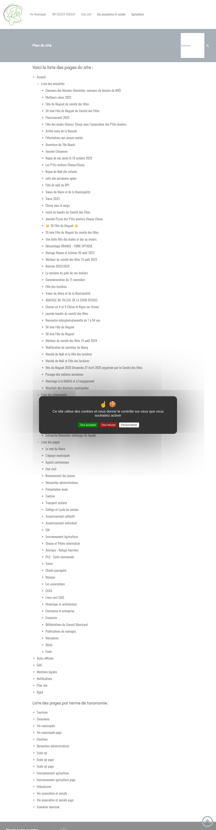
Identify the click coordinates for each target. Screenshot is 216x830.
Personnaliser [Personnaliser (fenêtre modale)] (129, 425)
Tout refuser (108, 425)
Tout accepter (88, 425)
